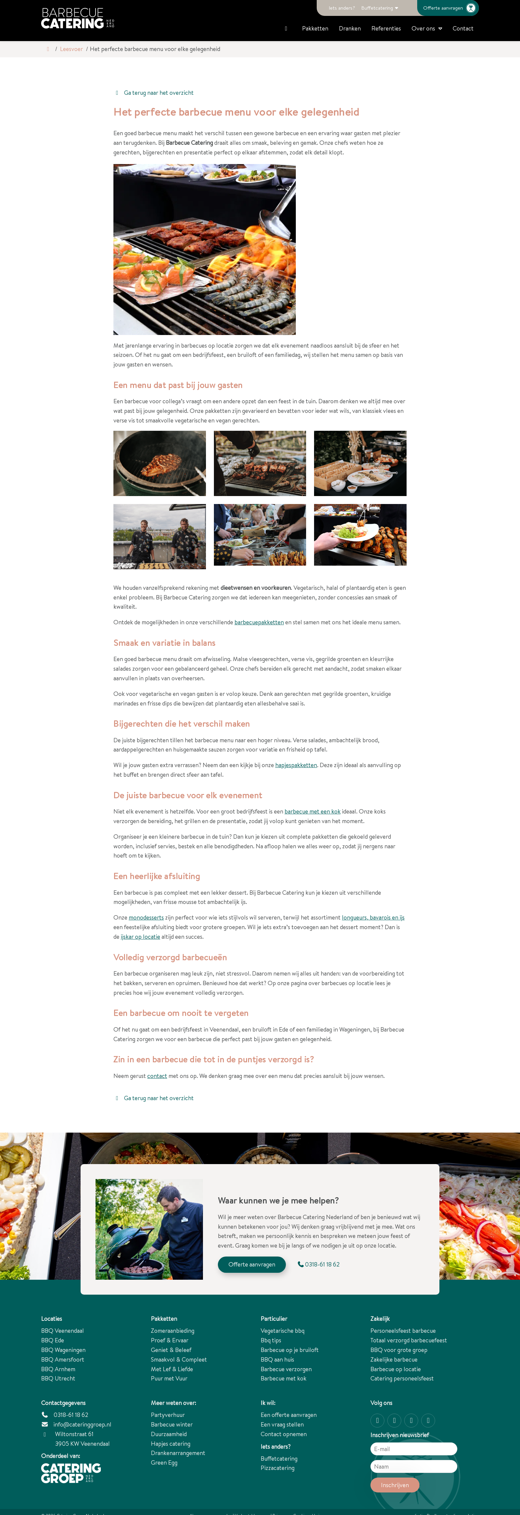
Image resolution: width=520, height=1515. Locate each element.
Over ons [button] (423, 28)
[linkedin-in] (428, 1421)
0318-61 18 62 (64, 1415)
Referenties (386, 28)
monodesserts (146, 917)
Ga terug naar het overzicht (153, 92)
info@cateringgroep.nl (82, 1424)
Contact (463, 28)
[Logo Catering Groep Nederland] (77, 18)
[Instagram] (377, 1421)
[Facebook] (394, 1421)
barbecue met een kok (313, 811)
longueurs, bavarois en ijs (373, 917)
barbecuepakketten (259, 622)
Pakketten (315, 28)
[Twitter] (411, 1421)
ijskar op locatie (140, 936)
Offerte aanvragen (451, 8)
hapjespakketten (296, 765)
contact (157, 1076)
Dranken (350, 28)
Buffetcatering (377, 7)
